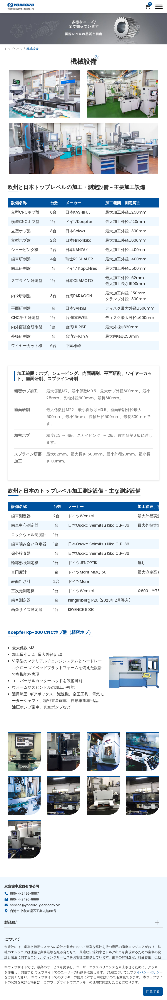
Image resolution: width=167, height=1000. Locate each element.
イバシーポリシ (148, 972)
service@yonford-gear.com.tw (35, 905)
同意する (153, 991)
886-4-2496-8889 (24, 899)
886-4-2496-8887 (24, 893)
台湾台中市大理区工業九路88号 (33, 911)
